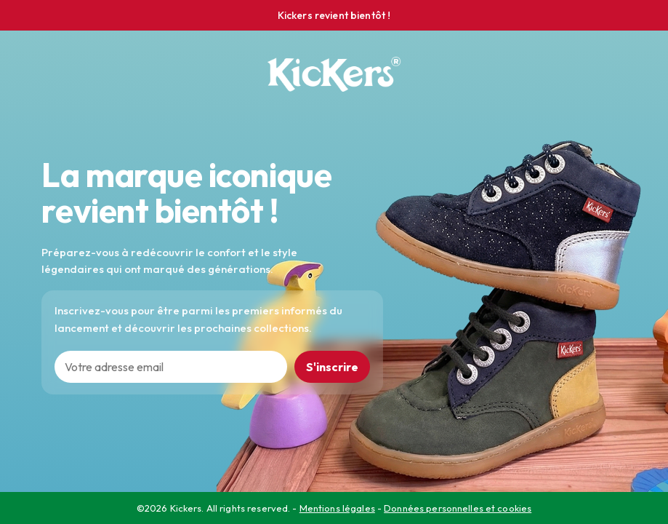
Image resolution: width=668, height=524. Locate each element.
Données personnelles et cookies (457, 508)
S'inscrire (332, 367)
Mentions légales (337, 508)
